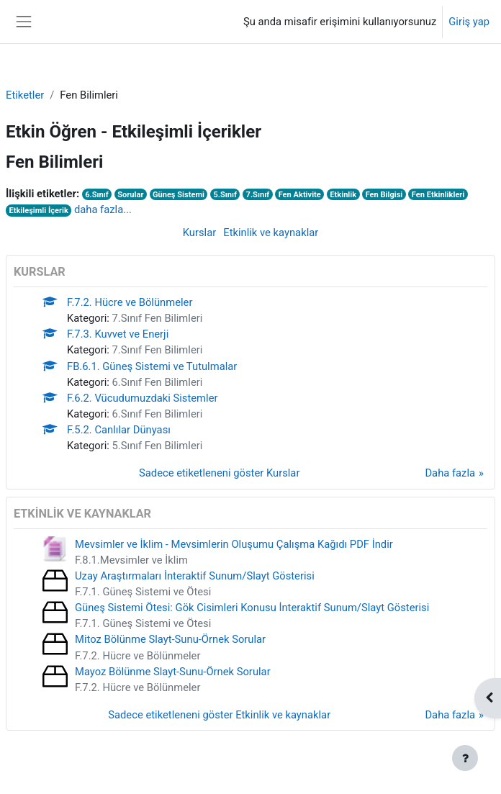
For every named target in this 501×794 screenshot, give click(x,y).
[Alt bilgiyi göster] (465, 758)
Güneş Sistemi (178, 194)
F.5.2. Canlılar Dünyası (119, 429)
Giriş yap (468, 21)
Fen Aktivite (300, 194)
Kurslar (200, 232)
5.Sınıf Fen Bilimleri (157, 445)
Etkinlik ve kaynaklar (270, 232)
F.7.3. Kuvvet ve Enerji (117, 334)
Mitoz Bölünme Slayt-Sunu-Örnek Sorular (170, 639)
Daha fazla (450, 472)
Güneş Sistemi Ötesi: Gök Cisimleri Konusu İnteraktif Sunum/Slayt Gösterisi (252, 607)
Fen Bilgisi (384, 194)
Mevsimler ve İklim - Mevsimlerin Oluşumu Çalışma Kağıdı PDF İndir (234, 544)
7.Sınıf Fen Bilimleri (157, 318)
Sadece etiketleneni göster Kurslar (219, 472)
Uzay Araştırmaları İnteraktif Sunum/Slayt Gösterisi (195, 575)
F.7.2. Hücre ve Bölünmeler (129, 302)
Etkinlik (343, 194)
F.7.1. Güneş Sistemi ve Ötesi (143, 591)
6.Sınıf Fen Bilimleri (157, 382)
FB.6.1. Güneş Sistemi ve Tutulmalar (152, 366)
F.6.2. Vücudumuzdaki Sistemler (142, 398)
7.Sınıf (258, 194)
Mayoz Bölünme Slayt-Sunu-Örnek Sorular (173, 671)
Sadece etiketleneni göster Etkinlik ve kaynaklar (219, 714)
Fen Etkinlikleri (438, 194)
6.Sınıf (97, 194)
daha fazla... (103, 209)
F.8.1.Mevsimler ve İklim (131, 560)
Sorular (130, 194)
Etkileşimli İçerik (38, 210)
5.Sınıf (225, 194)
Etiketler (25, 95)
